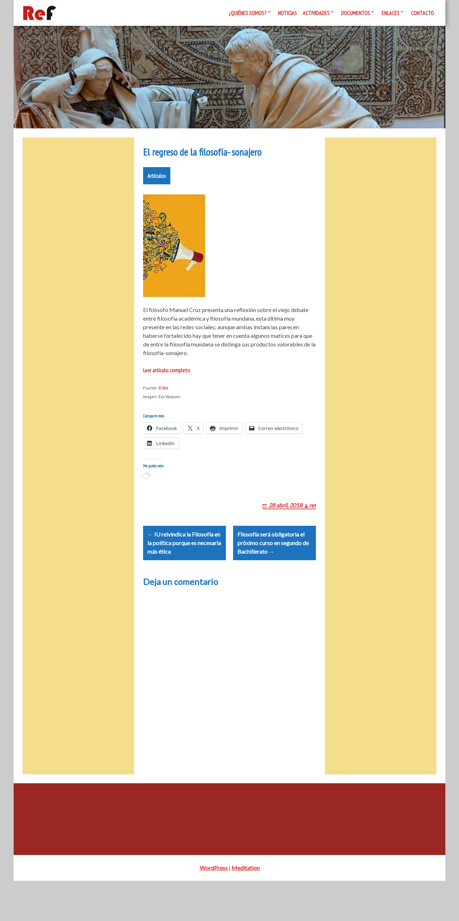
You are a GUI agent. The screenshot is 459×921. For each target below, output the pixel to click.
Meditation (246, 908)
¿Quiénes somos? (247, 12)
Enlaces (390, 12)
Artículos (156, 197)
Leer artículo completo (166, 391)
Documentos (355, 12)
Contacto (422, 12)
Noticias (287, 12)
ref (312, 535)
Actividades (316, 12)
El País (163, 409)
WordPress (214, 908)
